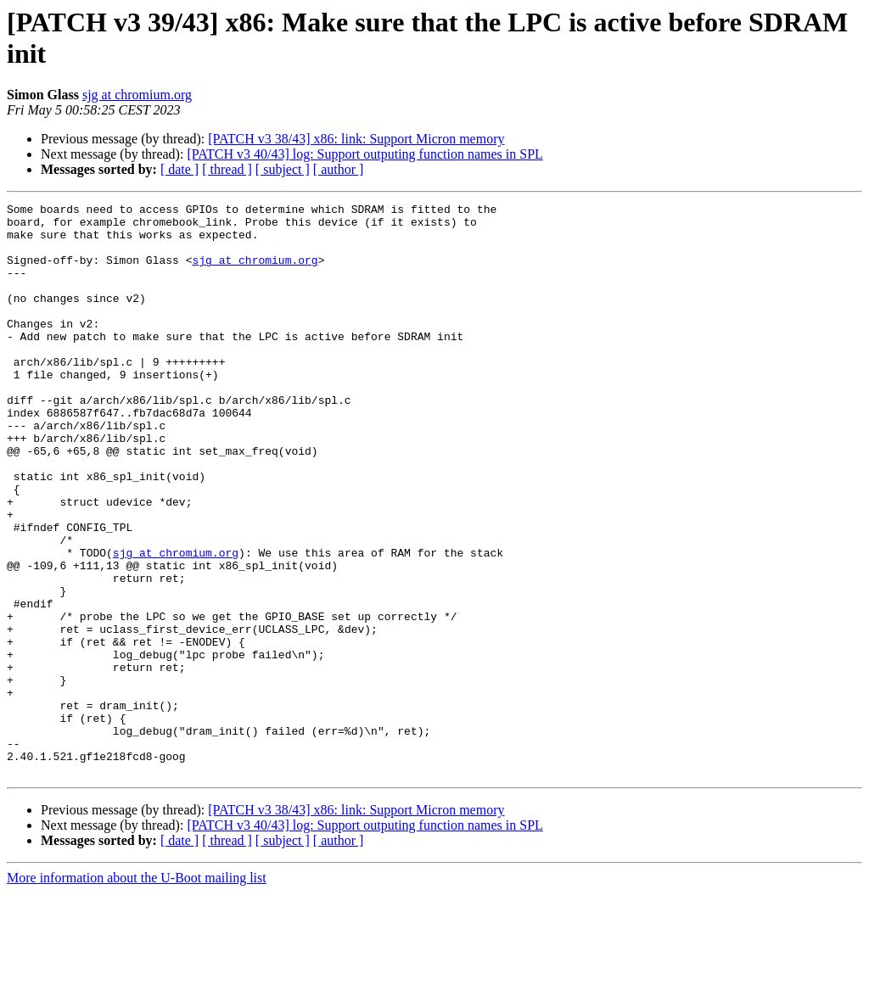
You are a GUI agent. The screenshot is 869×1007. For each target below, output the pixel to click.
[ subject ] (282, 169)
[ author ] (338, 169)
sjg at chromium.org (137, 94)
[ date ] (179, 169)
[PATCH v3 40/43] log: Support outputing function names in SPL (364, 154)
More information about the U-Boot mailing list (136, 992)
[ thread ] (227, 169)
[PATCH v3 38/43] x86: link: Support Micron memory (356, 138)
